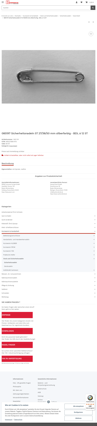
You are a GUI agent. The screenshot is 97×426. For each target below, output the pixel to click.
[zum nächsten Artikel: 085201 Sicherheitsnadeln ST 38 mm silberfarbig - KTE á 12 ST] (93, 22)
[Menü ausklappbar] (3, 1)
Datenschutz (18, 419)
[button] (76, 2)
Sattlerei (4, 289)
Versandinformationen (21, 397)
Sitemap (40, 396)
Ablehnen (78, 418)
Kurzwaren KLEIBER (10, 243)
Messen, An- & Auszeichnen (11, 274)
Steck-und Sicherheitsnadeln (13, 259)
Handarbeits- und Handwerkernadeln (16, 239)
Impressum (8, 419)
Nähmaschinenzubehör (10, 282)
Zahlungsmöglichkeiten (21, 394)
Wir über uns (17, 390)
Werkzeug (5, 297)
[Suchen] (46, 7)
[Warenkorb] (89, 2)
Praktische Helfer (9, 255)
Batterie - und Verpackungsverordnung (46, 384)
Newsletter (16, 401)
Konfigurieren (78, 412)
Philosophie (17, 387)
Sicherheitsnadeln (10, 262)
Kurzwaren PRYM (9, 247)
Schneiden (5, 293)
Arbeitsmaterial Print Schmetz (12, 212)
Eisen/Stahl (13, 146)
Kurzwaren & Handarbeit (10, 231)
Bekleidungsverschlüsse (11, 236)
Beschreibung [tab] (8, 163)
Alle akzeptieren (78, 406)
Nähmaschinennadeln (9, 278)
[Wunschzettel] (81, 2)
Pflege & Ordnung (8, 285)
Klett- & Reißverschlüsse (10, 227)
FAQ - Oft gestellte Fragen (22, 383)
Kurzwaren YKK (8, 251)
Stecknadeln (8, 266)
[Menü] (93, 395)
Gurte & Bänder (7, 220)
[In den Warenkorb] (3, 29)
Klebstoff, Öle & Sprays (9, 224)
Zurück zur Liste (8, 16)
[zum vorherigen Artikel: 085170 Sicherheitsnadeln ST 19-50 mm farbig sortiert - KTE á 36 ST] (89, 22)
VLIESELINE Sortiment (10, 270)
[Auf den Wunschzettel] (91, 34)
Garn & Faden (6, 216)
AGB (39, 392)
